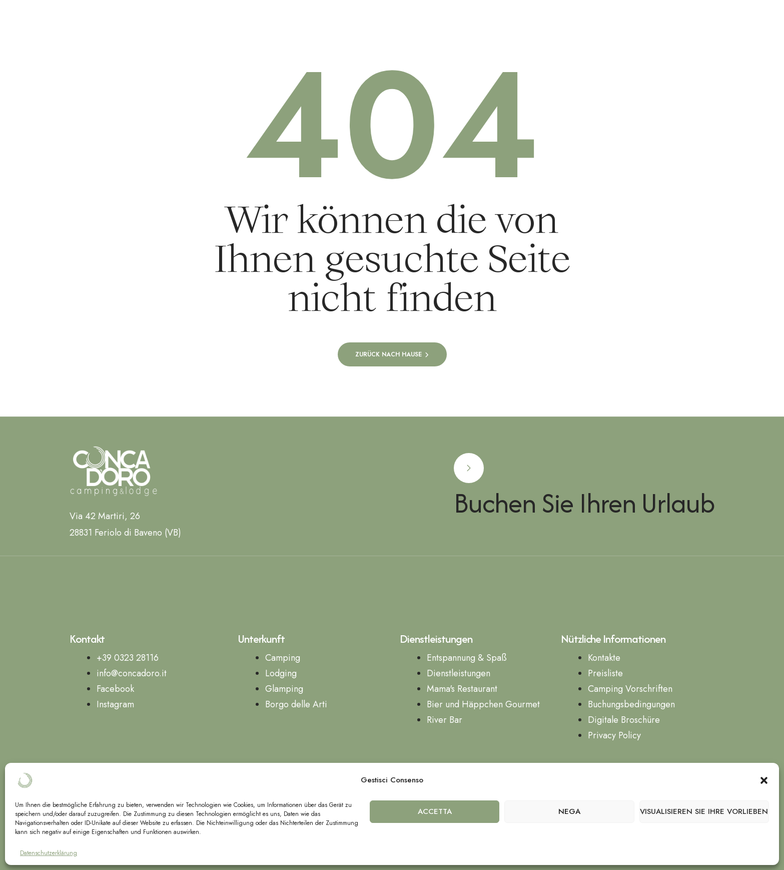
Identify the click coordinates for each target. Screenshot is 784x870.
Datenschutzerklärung (48, 853)
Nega (569, 811)
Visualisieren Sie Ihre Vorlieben (704, 811)
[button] (764, 780)
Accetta (435, 811)
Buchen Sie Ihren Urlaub (584, 503)
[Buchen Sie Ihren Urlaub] (469, 468)
